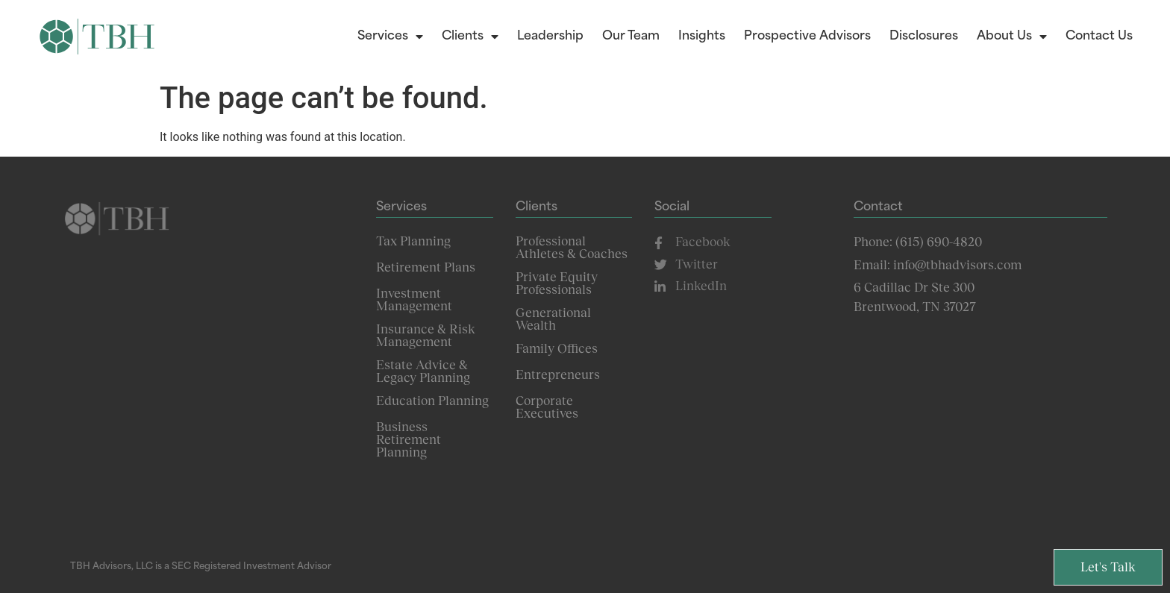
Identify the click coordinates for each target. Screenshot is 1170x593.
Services (390, 36)
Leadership (550, 37)
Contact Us (1099, 37)
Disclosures (923, 37)
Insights (701, 37)
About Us (1012, 36)
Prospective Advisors (807, 37)
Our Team (631, 37)
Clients (470, 36)
